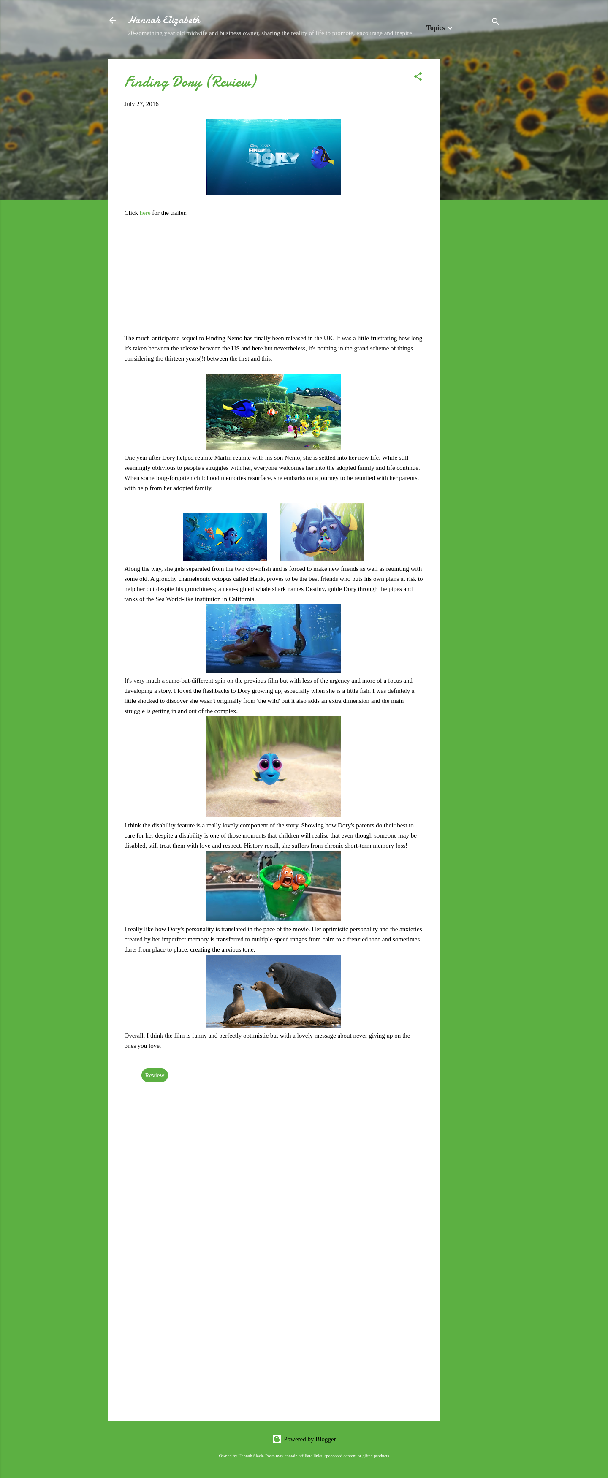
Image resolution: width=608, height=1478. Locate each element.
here (146, 212)
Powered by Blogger (304, 1439)
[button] (418, 77)
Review (155, 1075)
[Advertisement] (474, 185)
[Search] (496, 23)
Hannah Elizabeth (164, 20)
